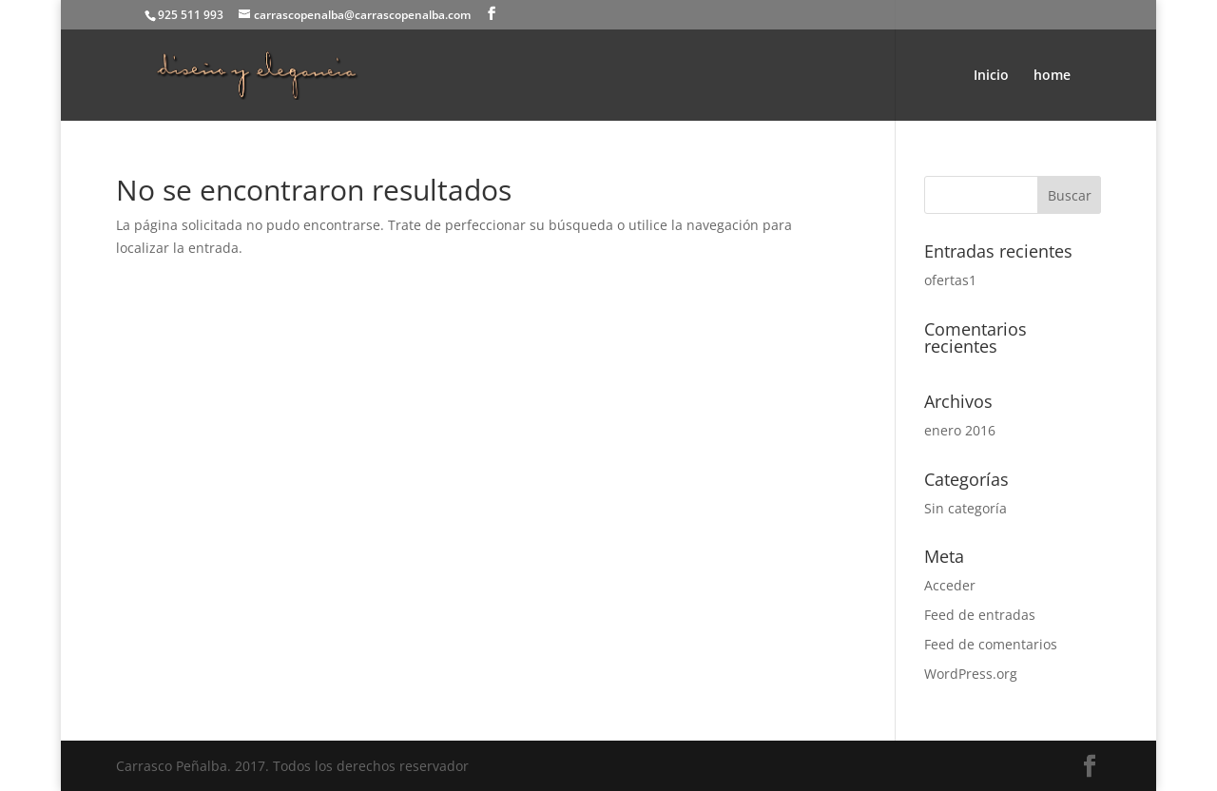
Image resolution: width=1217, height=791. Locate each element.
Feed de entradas (979, 615)
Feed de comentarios (990, 644)
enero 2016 (959, 430)
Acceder (950, 585)
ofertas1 (950, 280)
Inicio (991, 76)
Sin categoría (965, 508)
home (1052, 76)
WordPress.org (970, 674)
